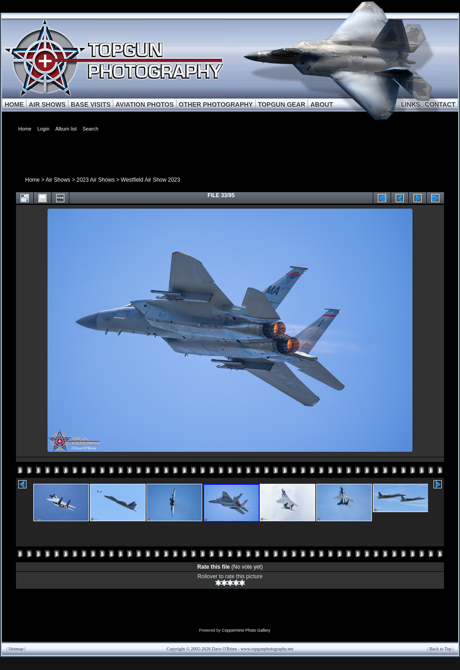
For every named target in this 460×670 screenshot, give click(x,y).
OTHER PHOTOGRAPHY (216, 104)
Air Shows (58, 180)
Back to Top (440, 648)
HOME (14, 104)
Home (32, 180)
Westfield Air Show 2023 (150, 180)
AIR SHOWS (47, 104)
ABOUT (321, 104)
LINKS (410, 104)
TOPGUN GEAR (281, 104)
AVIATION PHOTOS (144, 104)
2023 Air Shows (96, 180)
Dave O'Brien (224, 648)
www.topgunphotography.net (266, 648)
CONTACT (440, 104)
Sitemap (16, 648)
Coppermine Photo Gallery (246, 630)
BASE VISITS (90, 104)
